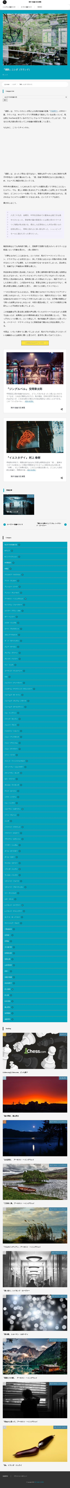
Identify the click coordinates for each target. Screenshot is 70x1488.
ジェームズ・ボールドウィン (15, 707)
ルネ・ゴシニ (10, 899)
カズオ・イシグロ (12, 623)
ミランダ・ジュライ (13, 869)
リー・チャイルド (12, 893)
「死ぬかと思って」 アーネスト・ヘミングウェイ (20, 1422)
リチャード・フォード (13, 881)
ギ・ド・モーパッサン (13, 641)
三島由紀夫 (10, 929)
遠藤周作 (9, 1019)
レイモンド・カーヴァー (14, 905)
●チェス (9, 551)
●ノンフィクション (12, 557)
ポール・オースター (13, 851)
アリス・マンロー (12, 581)
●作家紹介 (9, 563)
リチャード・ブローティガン (15, 887)
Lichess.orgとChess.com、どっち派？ (15, 1072)
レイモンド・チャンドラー (15, 911)
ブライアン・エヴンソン (14, 839)
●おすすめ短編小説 (12, 545)
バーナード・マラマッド (14, 827)
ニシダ (6, 74)
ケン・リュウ (10, 665)
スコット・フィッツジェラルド (16, 761)
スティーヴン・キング (13, 773)
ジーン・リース (11, 755)
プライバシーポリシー (20, 1476)
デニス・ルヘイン (12, 791)
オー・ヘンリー (11, 617)
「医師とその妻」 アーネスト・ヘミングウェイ (20, 1378)
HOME (8, 84)
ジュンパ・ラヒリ (12, 725)
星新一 (8, 971)
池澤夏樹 (9, 1013)
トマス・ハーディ (12, 797)
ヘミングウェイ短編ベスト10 (9, 7)
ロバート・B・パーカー (14, 917)
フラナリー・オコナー (13, 833)
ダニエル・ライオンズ (13, 785)
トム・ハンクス (11, 803)
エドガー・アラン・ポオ (14, 611)
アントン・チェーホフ (13, 593)
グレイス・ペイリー (13, 659)
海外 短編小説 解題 (35, 2)
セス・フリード (11, 779)
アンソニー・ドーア (13, 587)
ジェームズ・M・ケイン (14, 695)
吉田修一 (9, 935)
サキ (8, 677)
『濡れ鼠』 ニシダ (11, 512)
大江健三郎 (10, 947)
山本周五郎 (10, 965)
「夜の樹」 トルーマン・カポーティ (15, 1334)
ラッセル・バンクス (13, 875)
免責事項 (5, 1476)
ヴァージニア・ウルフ (13, 923)
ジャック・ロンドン (13, 719)
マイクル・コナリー (13, 863)
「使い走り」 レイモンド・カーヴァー (16, 1291)
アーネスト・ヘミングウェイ (15, 599)
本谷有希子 (10, 983)
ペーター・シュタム (13, 845)
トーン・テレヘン (12, 815)
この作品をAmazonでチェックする (34, 343)
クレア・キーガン (12, 647)
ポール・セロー (11, 857)
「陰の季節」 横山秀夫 (11, 1116)
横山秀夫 (9, 1007)
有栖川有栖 (10, 977)
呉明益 (8, 941)
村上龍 (8, 995)
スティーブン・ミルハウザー (15, 767)
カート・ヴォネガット (13, 629)
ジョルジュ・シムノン (13, 731)
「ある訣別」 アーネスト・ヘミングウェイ (18, 1160)
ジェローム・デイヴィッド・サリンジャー (20, 689)
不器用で (53, 111)
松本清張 (9, 1001)
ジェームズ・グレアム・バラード (17, 701)
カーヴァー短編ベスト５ (26, 7)
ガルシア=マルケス (12, 635)
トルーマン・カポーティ (14, 809)
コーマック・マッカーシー (15, 671)
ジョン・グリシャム (13, 743)
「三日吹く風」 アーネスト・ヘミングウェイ (18, 1203)
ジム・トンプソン (12, 713)
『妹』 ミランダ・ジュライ (12, 1465)
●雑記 (8, 569)
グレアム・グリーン (13, 653)
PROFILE (40, 7)
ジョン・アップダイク (13, 737)
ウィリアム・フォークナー (15, 605)
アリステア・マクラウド (14, 575)
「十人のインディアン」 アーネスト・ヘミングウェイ (22, 1247)
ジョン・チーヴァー (13, 749)
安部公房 (9, 959)
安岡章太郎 (10, 953)
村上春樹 (9, 989)
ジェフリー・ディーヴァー (15, 683)
